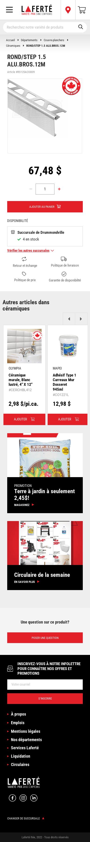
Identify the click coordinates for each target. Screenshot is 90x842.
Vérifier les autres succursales (30, 250)
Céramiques (13, 45)
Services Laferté (25, 747)
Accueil (10, 40)
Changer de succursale (25, 818)
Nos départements (26, 739)
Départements (29, 40)
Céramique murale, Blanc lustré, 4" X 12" (20, 380)
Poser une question (45, 638)
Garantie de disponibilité (65, 277)
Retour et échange (25, 262)
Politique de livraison (65, 262)
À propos (18, 714)
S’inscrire (45, 698)
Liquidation (20, 756)
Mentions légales (25, 731)
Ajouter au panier (41, 206)
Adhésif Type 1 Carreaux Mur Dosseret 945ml (64, 382)
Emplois (17, 722)
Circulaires (20, 764)
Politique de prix (25, 277)
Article (11, 72)
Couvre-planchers (54, 40)
